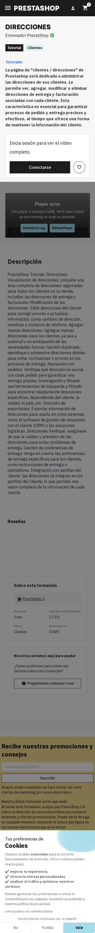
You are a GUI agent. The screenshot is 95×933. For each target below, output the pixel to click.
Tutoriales (13, 62)
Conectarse (40, 167)
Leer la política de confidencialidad (28, 911)
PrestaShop (38, 35)
